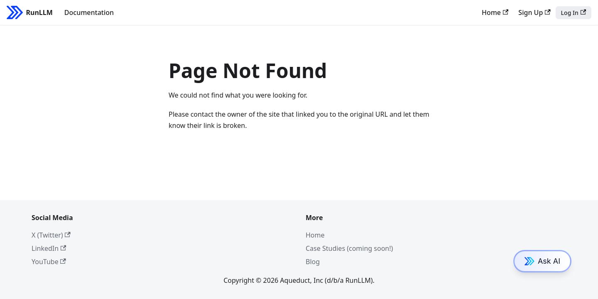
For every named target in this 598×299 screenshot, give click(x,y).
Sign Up (534, 12)
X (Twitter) (51, 235)
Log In (573, 13)
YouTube (49, 261)
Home (495, 12)
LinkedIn (49, 248)
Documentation (89, 12)
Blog (313, 261)
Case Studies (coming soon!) (349, 248)
